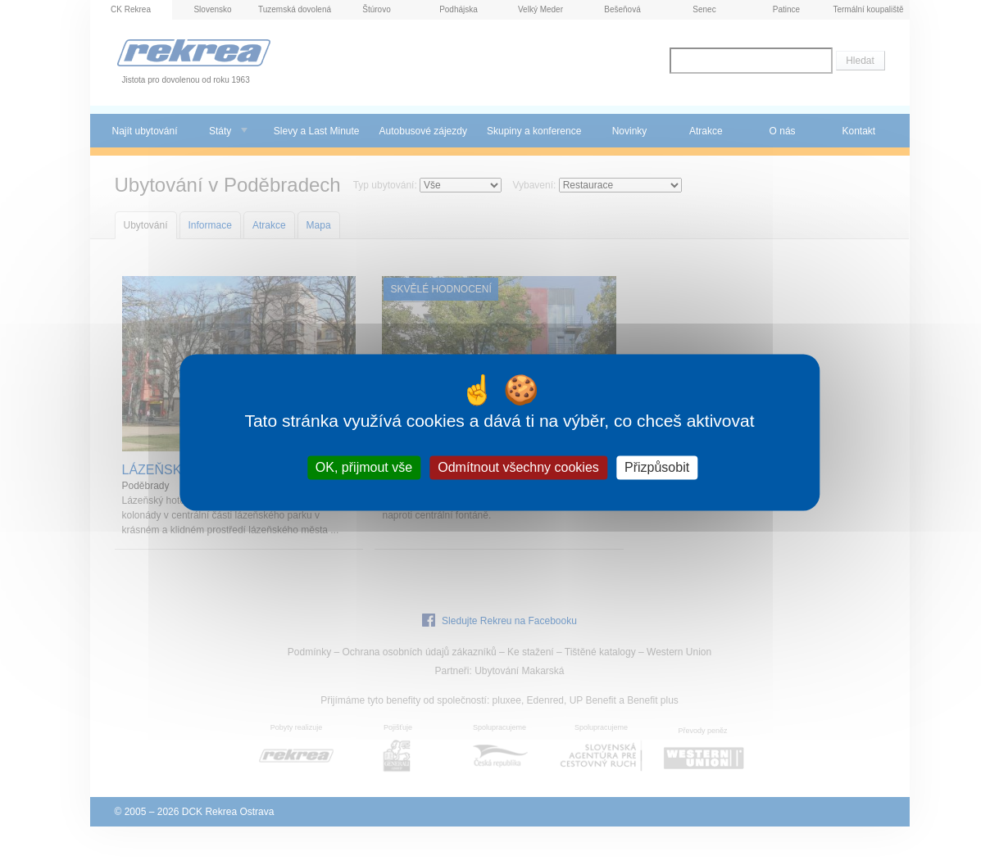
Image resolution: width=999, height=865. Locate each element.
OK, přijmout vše (364, 467)
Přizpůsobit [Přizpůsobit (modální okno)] (656, 467)
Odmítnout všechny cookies (518, 467)
